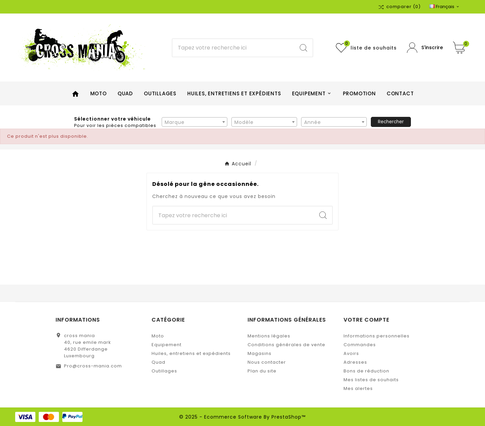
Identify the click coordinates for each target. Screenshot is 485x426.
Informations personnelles (377, 336)
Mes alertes (358, 388)
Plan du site (262, 371)
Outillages (164, 371)
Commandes (360, 344)
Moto (158, 336)
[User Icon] (425, 47)
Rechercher (391, 122)
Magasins (259, 353)
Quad (158, 362)
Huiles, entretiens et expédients (191, 353)
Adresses (355, 362)
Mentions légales (269, 336)
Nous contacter (267, 362)
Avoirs (351, 353)
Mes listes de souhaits (371, 379)
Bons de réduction (366, 371)
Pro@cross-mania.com (93, 366)
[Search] (303, 48)
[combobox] (194, 122)
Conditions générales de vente (286, 344)
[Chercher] (233, 48)
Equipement (167, 344)
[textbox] (194, 122)
